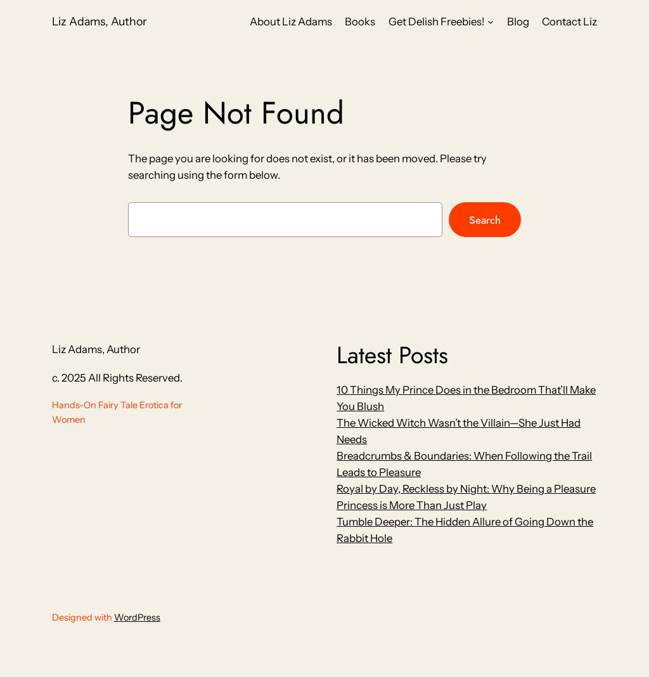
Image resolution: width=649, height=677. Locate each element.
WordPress (137, 617)
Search (485, 220)
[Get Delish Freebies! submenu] (490, 21)
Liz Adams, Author (99, 21)
